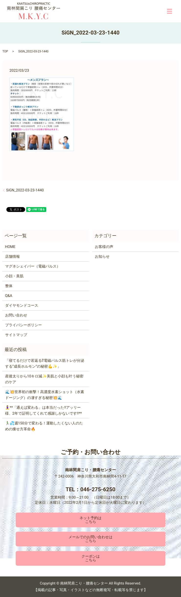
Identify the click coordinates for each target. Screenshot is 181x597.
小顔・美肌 (14, 276)
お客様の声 (104, 247)
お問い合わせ (16, 315)
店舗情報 (12, 256)
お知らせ (102, 256)
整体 (8, 286)
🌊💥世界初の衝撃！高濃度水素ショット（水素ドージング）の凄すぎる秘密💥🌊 (44, 395)
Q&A (8, 295)
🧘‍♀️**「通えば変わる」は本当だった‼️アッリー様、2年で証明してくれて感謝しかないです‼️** (43, 410)
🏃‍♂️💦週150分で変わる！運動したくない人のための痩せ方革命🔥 (44, 426)
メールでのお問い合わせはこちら (90, 539)
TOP (5, 51)
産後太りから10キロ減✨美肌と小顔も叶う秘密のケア (44, 379)
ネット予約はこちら (90, 520)
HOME (10, 247)
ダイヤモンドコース (21, 305)
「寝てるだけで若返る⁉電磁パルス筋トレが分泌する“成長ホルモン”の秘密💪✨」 (44, 363)
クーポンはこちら (90, 558)
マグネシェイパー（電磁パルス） (32, 266)
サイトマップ (16, 335)
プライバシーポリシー (23, 325)
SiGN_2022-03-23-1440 (25, 190)
